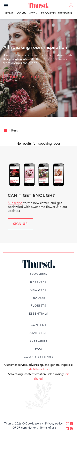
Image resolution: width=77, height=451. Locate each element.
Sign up (20, 224)
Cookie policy (34, 423)
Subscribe (15, 203)
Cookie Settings (39, 356)
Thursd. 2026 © (14, 423)
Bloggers (38, 273)
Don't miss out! (24, 77)
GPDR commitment (25, 427)
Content (39, 325)
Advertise (38, 333)
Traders (38, 297)
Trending (65, 13)
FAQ (38, 348)
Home (9, 13)
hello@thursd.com (38, 369)
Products (48, 13)
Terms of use (48, 427)
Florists (38, 305)
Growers (38, 289)
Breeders (38, 281)
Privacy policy (54, 423)
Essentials (38, 313)
